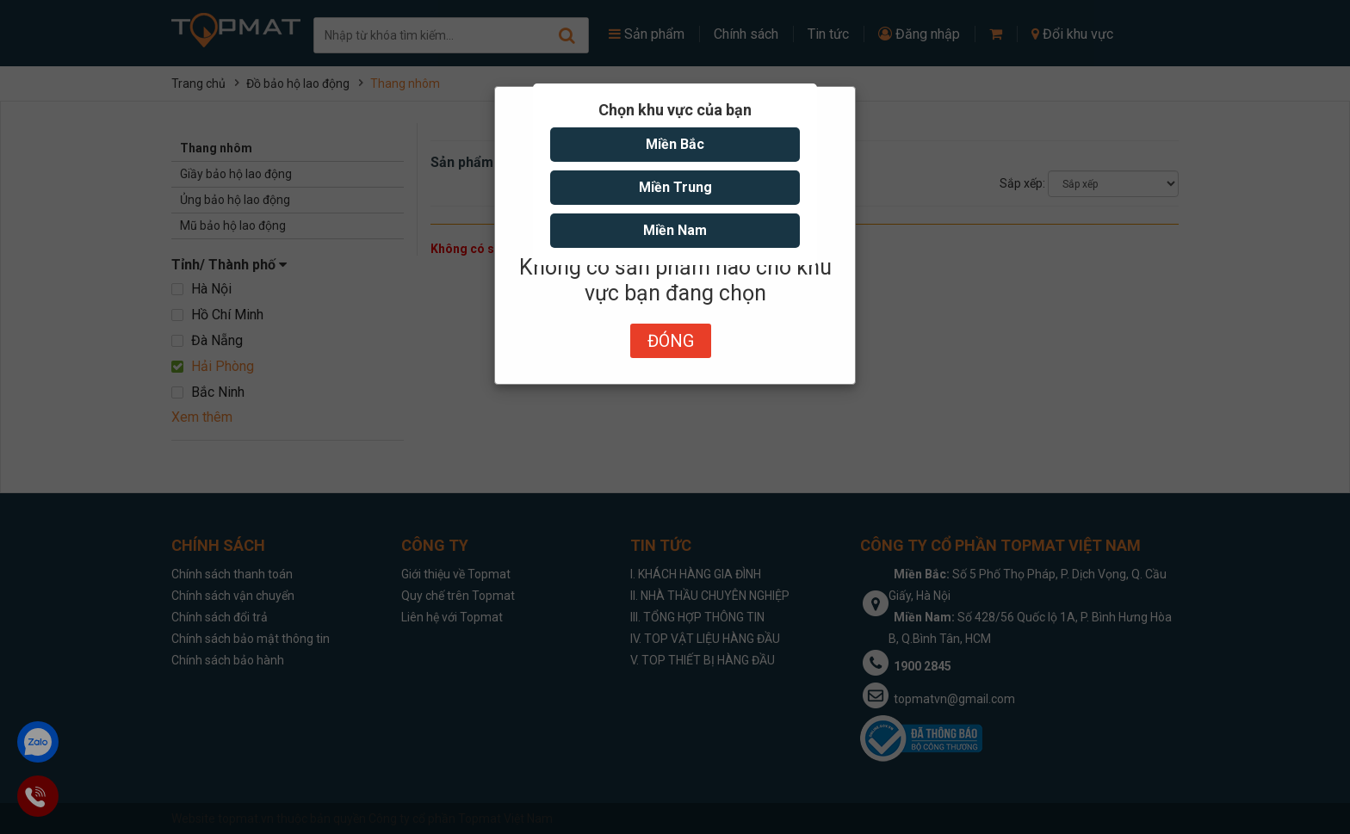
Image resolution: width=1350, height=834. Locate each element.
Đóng (670, 341)
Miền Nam (675, 230)
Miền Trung (675, 187)
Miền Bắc (675, 144)
